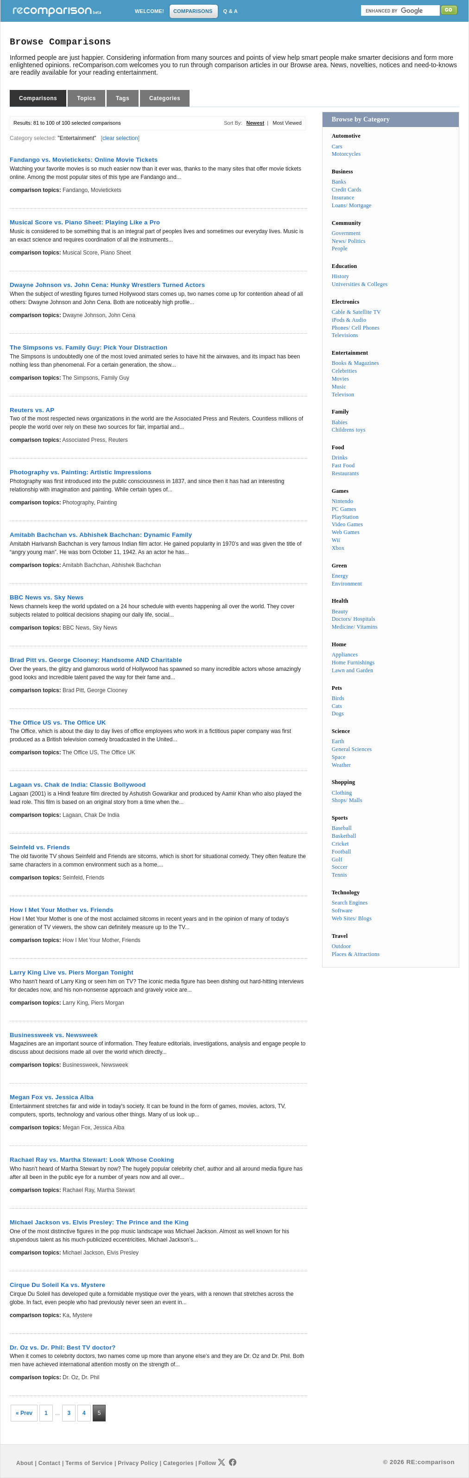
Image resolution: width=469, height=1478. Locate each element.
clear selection (120, 138)
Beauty (340, 611)
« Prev (24, 1413)
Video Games (347, 524)
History (340, 276)
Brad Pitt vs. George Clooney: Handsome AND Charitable (96, 659)
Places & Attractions (356, 954)
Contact (49, 1463)
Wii (336, 540)
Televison (343, 394)
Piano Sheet (116, 252)
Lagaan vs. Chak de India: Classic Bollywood (78, 784)
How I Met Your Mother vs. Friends (62, 909)
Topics (86, 98)
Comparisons (38, 98)
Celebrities (344, 371)
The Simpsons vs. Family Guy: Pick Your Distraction (88, 347)
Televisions (345, 335)
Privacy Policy (138, 1463)
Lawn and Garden (353, 670)
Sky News (105, 627)
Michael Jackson (83, 1252)
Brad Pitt (73, 690)
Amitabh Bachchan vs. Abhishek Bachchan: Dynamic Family (101, 534)
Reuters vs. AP (32, 410)
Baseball (342, 828)
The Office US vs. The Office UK (58, 722)
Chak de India (102, 815)
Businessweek (80, 1065)
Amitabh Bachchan (85, 565)
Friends (95, 877)
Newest (256, 123)
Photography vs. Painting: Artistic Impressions (81, 472)
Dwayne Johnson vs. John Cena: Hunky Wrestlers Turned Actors (107, 284)
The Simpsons (80, 378)
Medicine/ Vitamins (355, 627)
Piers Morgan (107, 1003)
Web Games (346, 532)
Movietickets (106, 190)
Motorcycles (346, 154)
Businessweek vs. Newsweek (54, 1035)
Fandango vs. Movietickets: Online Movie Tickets (84, 159)
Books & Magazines (355, 363)
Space (339, 757)
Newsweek (114, 1065)
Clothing (342, 793)
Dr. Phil (91, 1377)
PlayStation (345, 517)
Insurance (343, 197)
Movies (340, 379)
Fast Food (343, 465)
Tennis (339, 875)
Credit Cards (346, 189)
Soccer (340, 867)
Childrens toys (349, 430)
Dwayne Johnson (84, 315)
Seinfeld (72, 877)
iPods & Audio (349, 320)
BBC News (76, 627)
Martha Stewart (116, 1190)
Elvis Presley (123, 1252)
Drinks (340, 457)
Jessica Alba (109, 1127)
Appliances (345, 654)
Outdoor (341, 946)
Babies (340, 422)
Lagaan (72, 815)
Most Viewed (287, 123)
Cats (337, 706)
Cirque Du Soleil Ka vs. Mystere (57, 1284)
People (340, 248)
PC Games (344, 509)
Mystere (82, 1315)
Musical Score (80, 252)
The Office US (80, 752)
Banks (339, 181)
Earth (338, 741)
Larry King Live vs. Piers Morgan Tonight (71, 972)
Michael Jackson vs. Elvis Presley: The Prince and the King (99, 1222)
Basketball (344, 836)
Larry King (75, 1003)
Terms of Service (89, 1463)
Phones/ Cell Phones (356, 328)
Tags (122, 98)
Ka (66, 1315)
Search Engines (350, 902)
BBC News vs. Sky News (46, 597)
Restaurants (345, 473)
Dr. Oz (70, 1377)
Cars (337, 146)
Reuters (118, 440)
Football (341, 851)
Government (346, 233)
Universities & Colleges (360, 284)
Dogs (338, 713)
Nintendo (343, 501)
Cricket (340, 844)
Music (339, 386)
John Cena (121, 315)
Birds (338, 698)
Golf (337, 859)
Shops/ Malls (347, 800)
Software (342, 910)
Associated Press (83, 440)
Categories (164, 98)
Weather (341, 765)
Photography (78, 502)
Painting (107, 502)
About (24, 1463)
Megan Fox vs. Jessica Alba (52, 1097)
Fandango (75, 190)
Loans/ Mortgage (352, 205)
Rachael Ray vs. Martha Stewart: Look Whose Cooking (92, 1159)
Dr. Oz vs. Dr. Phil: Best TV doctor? (63, 1347)
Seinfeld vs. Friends (40, 847)
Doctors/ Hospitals (353, 619)
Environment (347, 583)
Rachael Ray (78, 1190)
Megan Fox (76, 1127)
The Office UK (117, 752)
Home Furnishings (353, 662)
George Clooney (107, 690)
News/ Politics (349, 241)
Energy (340, 576)
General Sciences (352, 749)
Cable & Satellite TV (356, 312)
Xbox (338, 548)
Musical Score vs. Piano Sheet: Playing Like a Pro (85, 222)
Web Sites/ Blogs (352, 918)
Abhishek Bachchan (136, 565)
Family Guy (115, 378)
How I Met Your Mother (91, 940)
